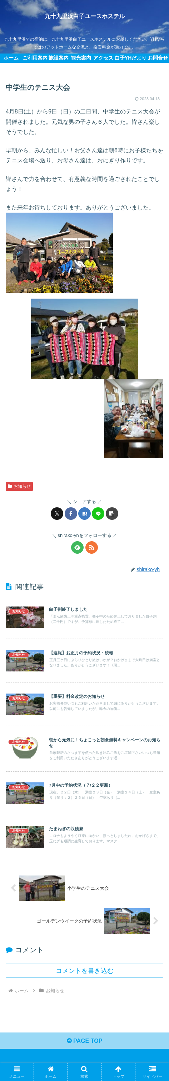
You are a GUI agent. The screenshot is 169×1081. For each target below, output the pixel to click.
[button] (112, 513)
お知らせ (19, 486)
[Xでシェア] (57, 513)
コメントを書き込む (85, 970)
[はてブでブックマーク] (84, 513)
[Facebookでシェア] (71, 513)
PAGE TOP (85, 1041)
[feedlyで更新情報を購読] (77, 547)
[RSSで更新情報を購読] (91, 547)
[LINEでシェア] (98, 513)
